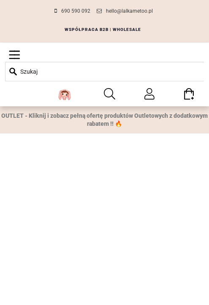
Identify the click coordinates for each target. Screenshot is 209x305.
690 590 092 (75, 11)
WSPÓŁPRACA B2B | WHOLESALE (103, 29)
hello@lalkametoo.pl (129, 11)
